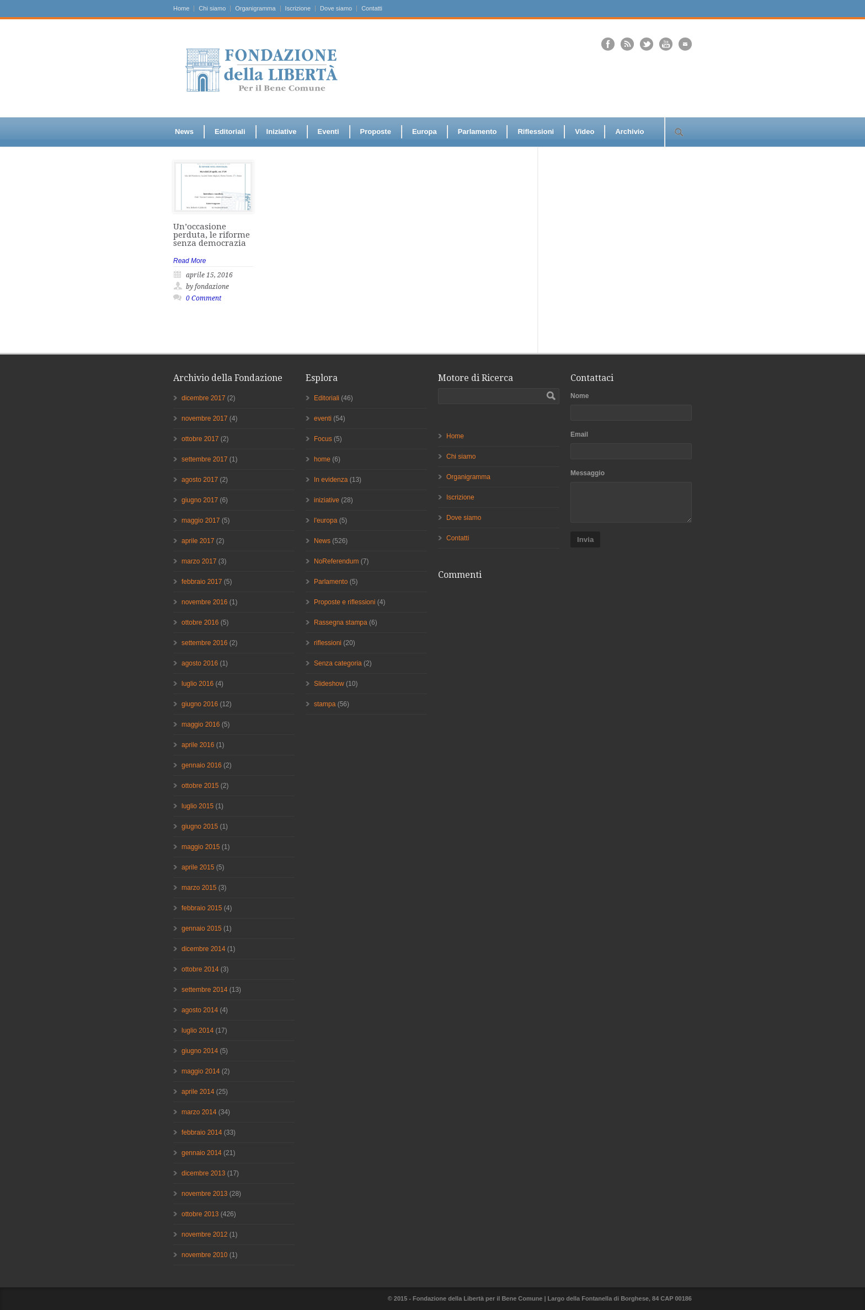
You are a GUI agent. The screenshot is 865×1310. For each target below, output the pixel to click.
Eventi (328, 131)
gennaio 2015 (201, 928)
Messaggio (587, 473)
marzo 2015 (198, 888)
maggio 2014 (200, 1071)
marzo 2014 (198, 1112)
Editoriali (230, 131)
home (322, 459)
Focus (323, 439)
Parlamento (477, 131)
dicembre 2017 (203, 398)
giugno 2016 (199, 704)
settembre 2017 (204, 459)
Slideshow (329, 684)
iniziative (326, 500)
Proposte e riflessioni (344, 602)
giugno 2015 (199, 826)
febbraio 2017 (201, 582)
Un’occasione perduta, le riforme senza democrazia (211, 235)
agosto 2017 (199, 480)
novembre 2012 (204, 1234)
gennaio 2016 (201, 765)
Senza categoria (338, 663)
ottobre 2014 (199, 969)
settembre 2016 (204, 643)
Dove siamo (336, 9)
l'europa (325, 520)
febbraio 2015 (201, 908)
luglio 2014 (197, 1030)
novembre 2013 (204, 1194)
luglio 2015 (197, 806)
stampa (324, 704)
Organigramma (255, 9)
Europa (424, 131)
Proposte (375, 131)
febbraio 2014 (201, 1132)
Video (584, 131)
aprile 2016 (197, 745)
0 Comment (203, 298)
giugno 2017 (199, 500)
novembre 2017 (204, 418)
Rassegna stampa (340, 622)
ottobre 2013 (199, 1214)
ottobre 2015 (199, 786)
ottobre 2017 (199, 439)
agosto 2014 (199, 1010)
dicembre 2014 (203, 949)
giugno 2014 (199, 1051)
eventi (323, 418)
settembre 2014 (204, 990)
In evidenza (331, 480)
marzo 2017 (198, 561)
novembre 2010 (204, 1255)
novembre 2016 (204, 602)
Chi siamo (212, 9)
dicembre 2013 (203, 1173)
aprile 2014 (197, 1092)
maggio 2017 (200, 520)
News (184, 131)
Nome (579, 396)
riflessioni (327, 643)
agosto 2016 (199, 663)
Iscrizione (298, 9)
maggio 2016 (200, 724)
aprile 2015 (197, 867)
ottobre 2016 (199, 622)
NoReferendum (336, 561)
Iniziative (281, 131)
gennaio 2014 (201, 1153)
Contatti (371, 9)
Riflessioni (535, 131)
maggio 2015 (200, 847)
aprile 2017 (197, 541)
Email (579, 434)
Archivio (629, 131)
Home (181, 9)
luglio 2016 (197, 684)
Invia (585, 539)
